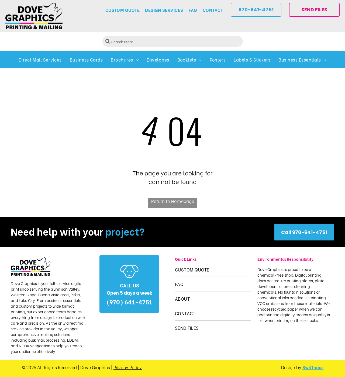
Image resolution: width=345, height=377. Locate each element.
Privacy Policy (127, 367)
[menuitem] (123, 9)
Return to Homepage (172, 201)
